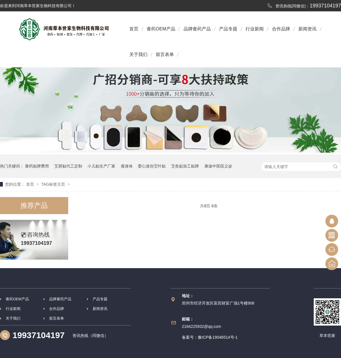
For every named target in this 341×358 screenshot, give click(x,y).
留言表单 (165, 54)
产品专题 (228, 28)
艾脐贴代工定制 (68, 166)
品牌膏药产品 (197, 28)
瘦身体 (127, 166)
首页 (133, 28)
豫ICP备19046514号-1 (218, 337)
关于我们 (138, 54)
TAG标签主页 (53, 184)
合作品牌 (281, 28)
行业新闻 (255, 28)
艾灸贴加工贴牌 (185, 166)
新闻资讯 (307, 28)
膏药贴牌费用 (37, 166)
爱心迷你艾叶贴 (152, 166)
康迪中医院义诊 (218, 166)
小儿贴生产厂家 (101, 166)
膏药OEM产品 (161, 28)
